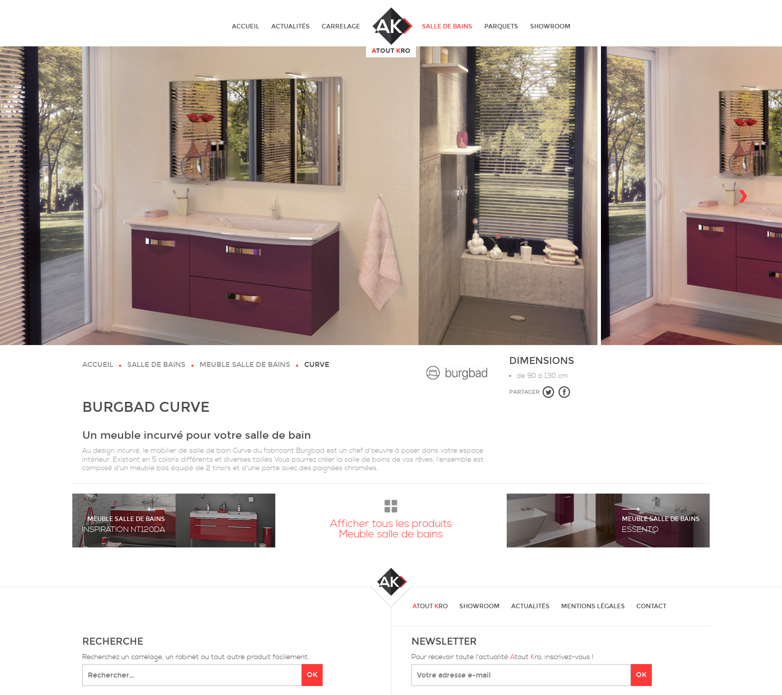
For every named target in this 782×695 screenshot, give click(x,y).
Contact (651, 606)
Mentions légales (593, 606)
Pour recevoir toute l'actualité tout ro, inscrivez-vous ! (502, 657)
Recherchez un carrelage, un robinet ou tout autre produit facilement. (195, 657)
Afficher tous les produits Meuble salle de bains (391, 517)
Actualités (290, 26)
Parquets (501, 26)
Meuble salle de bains (244, 364)
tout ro (430, 606)
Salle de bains (447, 26)
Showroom (550, 26)
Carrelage (341, 26)
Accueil (245, 26)
